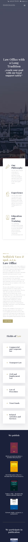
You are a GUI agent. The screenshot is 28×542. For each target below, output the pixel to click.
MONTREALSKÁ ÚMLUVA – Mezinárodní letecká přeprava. (14, 475)
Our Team (7, 321)
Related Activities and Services (15, 417)
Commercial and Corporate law (15, 349)
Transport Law (15, 362)
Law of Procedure (13, 390)
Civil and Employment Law (14, 376)
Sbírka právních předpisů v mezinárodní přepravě (14, 456)
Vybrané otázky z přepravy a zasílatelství (14, 513)
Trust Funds (14, 403)
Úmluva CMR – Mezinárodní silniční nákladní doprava (14, 494)
